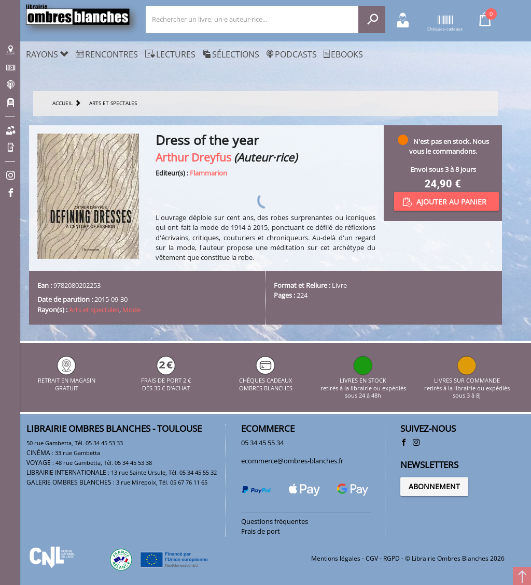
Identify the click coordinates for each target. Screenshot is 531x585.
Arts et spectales (94, 309)
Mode (131, 309)
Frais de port (260, 531)
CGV (372, 558)
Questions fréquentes (274, 521)
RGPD (391, 558)
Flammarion (208, 173)
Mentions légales (335, 558)
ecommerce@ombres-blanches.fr (292, 460)
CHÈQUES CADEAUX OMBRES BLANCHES (265, 381)
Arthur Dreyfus (193, 157)
